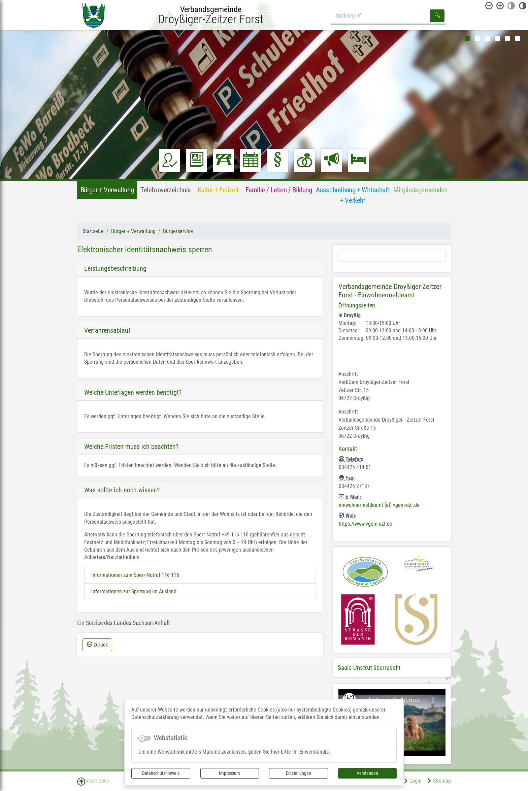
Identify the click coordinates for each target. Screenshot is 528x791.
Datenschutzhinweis (160, 773)
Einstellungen (298, 773)
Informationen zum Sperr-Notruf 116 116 (135, 575)
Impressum (229, 773)
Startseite (93, 231)
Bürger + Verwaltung (133, 231)
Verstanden (367, 773)
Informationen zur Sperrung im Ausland (133, 591)
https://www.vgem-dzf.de (365, 524)
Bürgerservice (178, 231)
